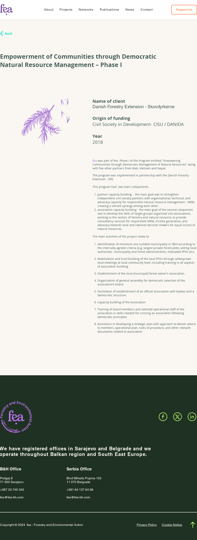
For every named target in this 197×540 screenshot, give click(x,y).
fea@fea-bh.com (12, 497)
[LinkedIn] (192, 417)
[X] (177, 417)
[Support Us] (184, 9)
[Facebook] (163, 417)
